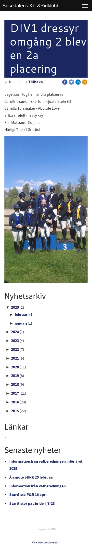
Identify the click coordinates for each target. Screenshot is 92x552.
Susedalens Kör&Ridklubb (30, 5)
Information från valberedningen (37, 486)
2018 (15, 384)
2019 (15, 375)
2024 (15, 332)
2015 (15, 411)
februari (21, 314)
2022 (15, 349)
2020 (15, 367)
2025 (15, 307)
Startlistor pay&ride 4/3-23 (32, 503)
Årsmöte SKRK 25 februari (31, 477)
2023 (15, 340)
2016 (15, 402)
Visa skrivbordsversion (46, 542)
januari (21, 323)
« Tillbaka (34, 82)
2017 (15, 393)
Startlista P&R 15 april (28, 494)
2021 (15, 358)
